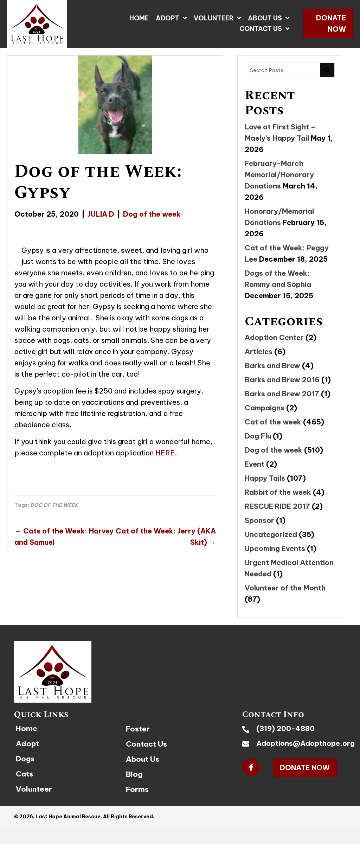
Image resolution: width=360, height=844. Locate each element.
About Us (142, 759)
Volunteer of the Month (285, 587)
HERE (165, 452)
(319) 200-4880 (285, 728)
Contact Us (146, 744)
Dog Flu (258, 435)
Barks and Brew (272, 365)
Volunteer (34, 789)
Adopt (27, 743)
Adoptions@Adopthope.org (305, 743)
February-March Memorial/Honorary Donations (279, 174)
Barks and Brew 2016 (282, 379)
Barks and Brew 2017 (282, 393)
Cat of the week (273, 421)
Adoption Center (274, 337)
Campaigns (264, 407)
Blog (134, 774)
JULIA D (101, 214)
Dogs (25, 758)
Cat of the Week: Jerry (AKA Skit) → (166, 536)
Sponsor (259, 520)
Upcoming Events (275, 548)
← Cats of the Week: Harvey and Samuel (64, 536)
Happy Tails (265, 478)
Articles (258, 351)
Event (254, 464)
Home (26, 728)
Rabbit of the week (278, 492)
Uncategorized (271, 534)
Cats (24, 774)
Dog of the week (152, 214)
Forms (137, 789)
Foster (138, 729)
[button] (328, 23)
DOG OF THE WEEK (54, 505)
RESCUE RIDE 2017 (277, 506)
